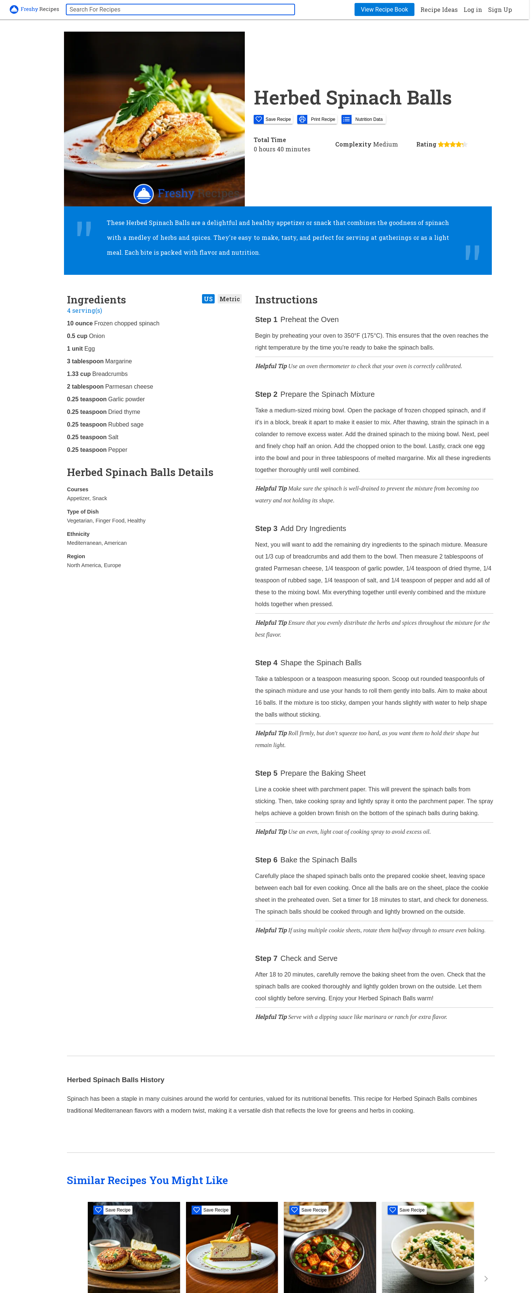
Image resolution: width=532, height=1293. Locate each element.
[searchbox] (180, 9)
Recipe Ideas (439, 9)
